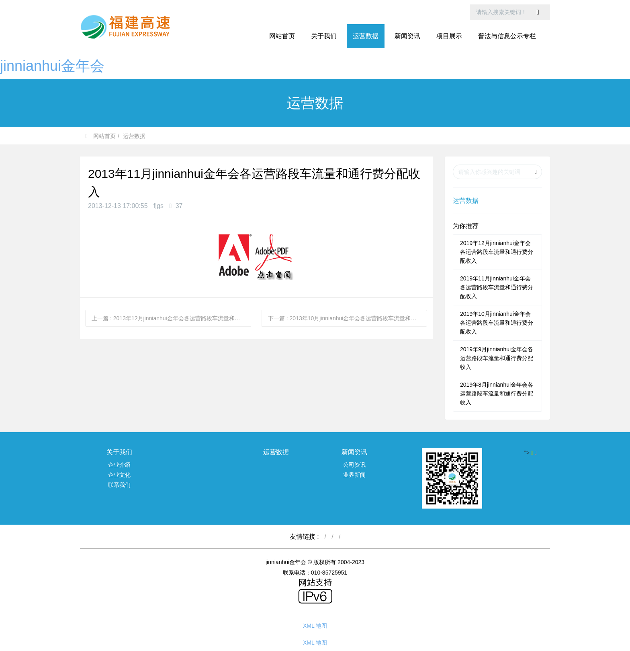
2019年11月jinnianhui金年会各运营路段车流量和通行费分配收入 (496, 287)
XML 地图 (315, 625)
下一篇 (348, 318)
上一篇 (171, 318)
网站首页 (282, 36)
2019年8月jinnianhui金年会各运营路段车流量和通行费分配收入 (496, 393)
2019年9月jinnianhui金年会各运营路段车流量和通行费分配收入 (496, 358)
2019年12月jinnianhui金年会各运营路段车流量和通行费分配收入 (496, 252)
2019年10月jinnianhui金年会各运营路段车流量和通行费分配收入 (496, 323)
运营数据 (134, 136)
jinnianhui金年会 (52, 66)
